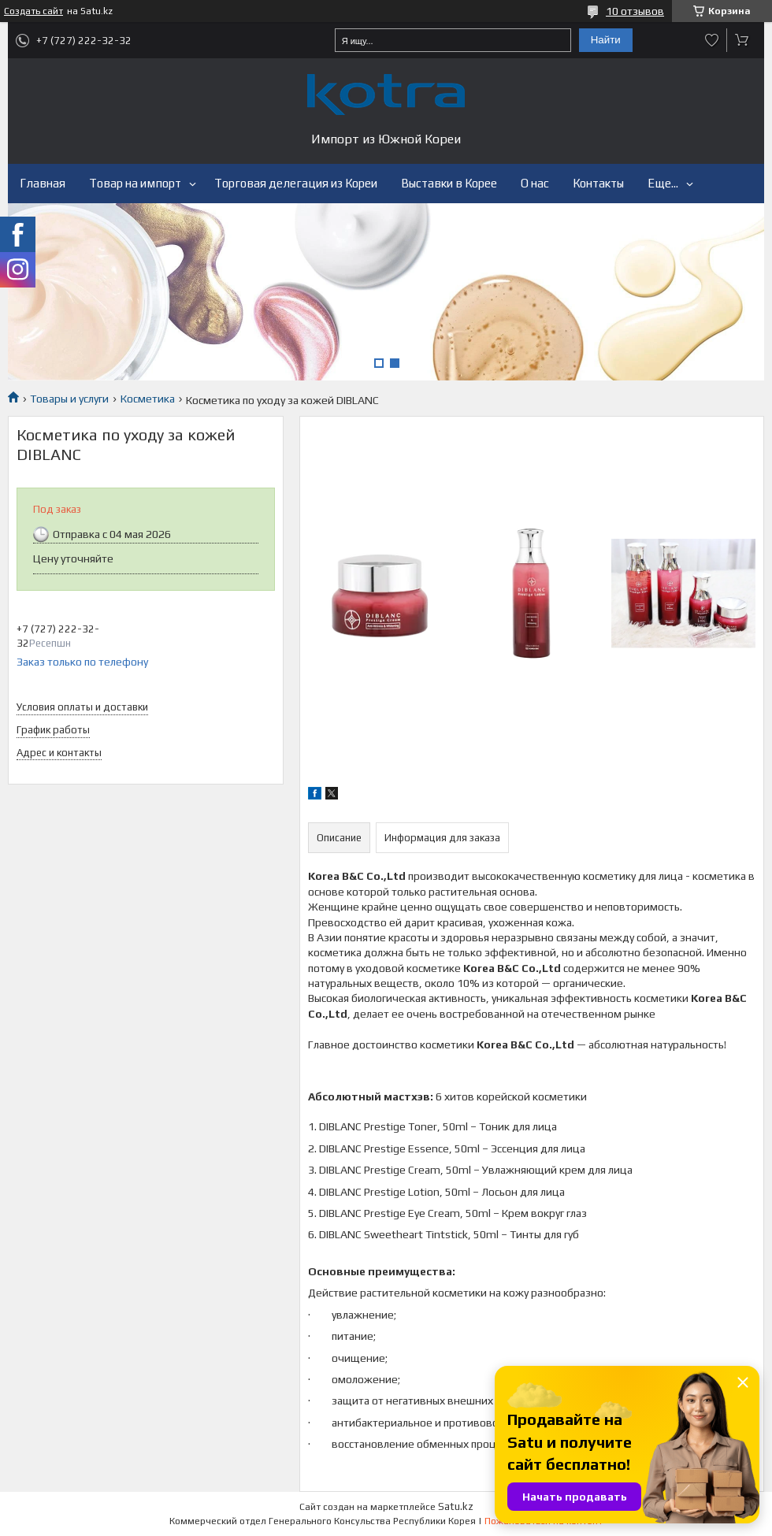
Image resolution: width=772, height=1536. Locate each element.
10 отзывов (635, 11)
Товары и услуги (69, 398)
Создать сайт (33, 11)
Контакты (598, 183)
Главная (42, 183)
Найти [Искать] (606, 40)
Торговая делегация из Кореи (295, 183)
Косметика (148, 398)
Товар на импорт (135, 183)
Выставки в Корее (449, 183)
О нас (535, 183)
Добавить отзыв (712, 40)
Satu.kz (455, 1506)
